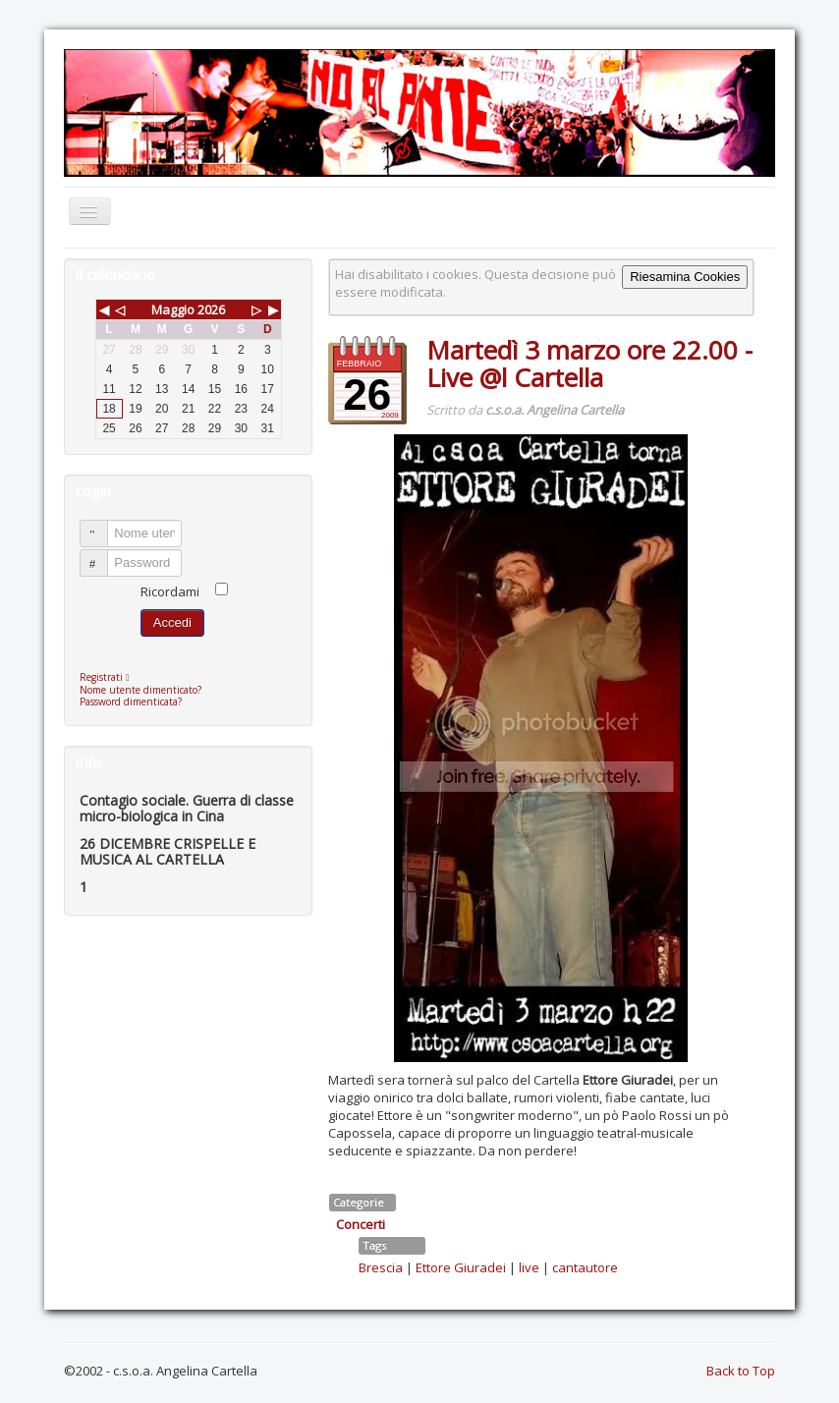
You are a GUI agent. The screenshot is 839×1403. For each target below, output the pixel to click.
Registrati (110, 677)
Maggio (173, 309)
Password (102, 554)
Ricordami (169, 591)
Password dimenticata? (131, 701)
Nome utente (102, 525)
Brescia (381, 1267)
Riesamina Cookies (685, 276)
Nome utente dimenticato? (140, 690)
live (529, 1267)
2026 (211, 309)
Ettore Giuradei (461, 1267)
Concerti (360, 1224)
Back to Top (740, 1370)
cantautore (585, 1267)
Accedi (172, 622)
